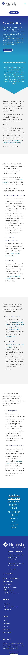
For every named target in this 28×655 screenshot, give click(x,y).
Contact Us (7, 609)
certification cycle (11, 336)
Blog (5, 621)
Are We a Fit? (8, 632)
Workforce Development (11, 593)
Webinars (7, 623)
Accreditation (8, 584)
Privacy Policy (12, 569)
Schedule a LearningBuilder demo (14, 498)
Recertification (8, 581)
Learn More (14, 12)
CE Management (9, 590)
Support (6, 626)
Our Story (7, 604)
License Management (10, 587)
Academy (7, 629)
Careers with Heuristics (11, 607)
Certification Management (11, 578)
